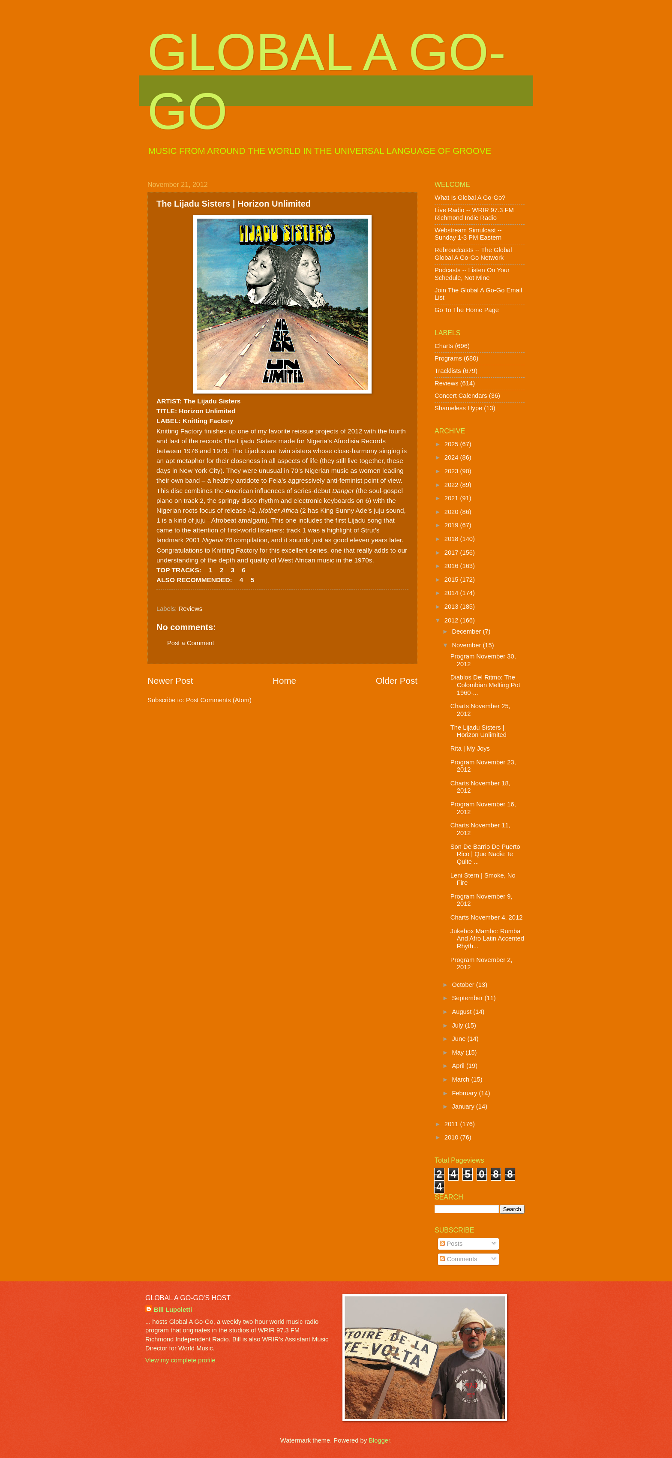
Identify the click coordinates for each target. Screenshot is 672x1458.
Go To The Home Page (467, 310)
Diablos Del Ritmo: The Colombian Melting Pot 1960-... (485, 685)
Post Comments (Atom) (219, 700)
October (464, 984)
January (464, 1106)
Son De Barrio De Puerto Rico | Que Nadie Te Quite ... (485, 854)
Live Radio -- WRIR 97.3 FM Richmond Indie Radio (474, 214)
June (459, 1038)
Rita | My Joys (470, 748)
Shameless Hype (458, 408)
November (467, 645)
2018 (452, 538)
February (465, 1093)
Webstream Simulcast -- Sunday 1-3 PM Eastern (468, 234)
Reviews (191, 608)
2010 (452, 1137)
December (467, 631)
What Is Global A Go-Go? (470, 197)
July (458, 1025)
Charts (444, 346)
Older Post (396, 680)
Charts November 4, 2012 (486, 917)
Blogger (379, 1440)
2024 (452, 457)
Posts (451, 1243)
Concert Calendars (461, 395)
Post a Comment (190, 643)
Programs (448, 358)
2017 (452, 552)
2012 (452, 620)
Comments (458, 1259)
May (458, 1052)
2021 (452, 498)
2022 (452, 484)
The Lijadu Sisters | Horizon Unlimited (478, 731)
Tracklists (448, 370)
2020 (452, 511)
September (468, 998)
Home (284, 680)
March (461, 1079)
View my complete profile (180, 1360)
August (462, 1011)
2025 (452, 444)
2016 (452, 565)
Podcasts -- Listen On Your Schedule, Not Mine (472, 274)
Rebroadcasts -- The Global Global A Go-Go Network (473, 254)
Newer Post (170, 680)
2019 (452, 525)
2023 (452, 471)
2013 (452, 606)
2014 (452, 592)
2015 (452, 579)
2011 (452, 1124)
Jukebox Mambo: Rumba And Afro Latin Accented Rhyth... (487, 939)
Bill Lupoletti (173, 1309)
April (459, 1065)
